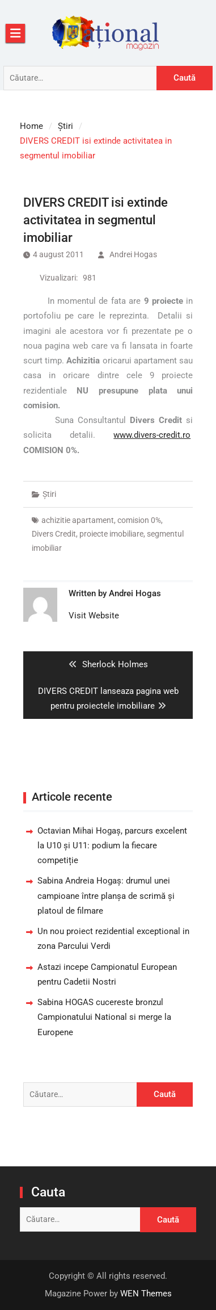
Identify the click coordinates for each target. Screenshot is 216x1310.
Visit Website (94, 615)
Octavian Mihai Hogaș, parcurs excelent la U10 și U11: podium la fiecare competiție (112, 846)
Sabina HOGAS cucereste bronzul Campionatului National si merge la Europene (104, 1017)
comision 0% (139, 520)
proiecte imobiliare (111, 533)
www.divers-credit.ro (151, 435)
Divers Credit (54, 533)
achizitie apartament (77, 520)
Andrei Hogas (133, 254)
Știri (49, 494)
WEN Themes (146, 1293)
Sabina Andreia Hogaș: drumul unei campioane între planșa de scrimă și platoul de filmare (106, 896)
